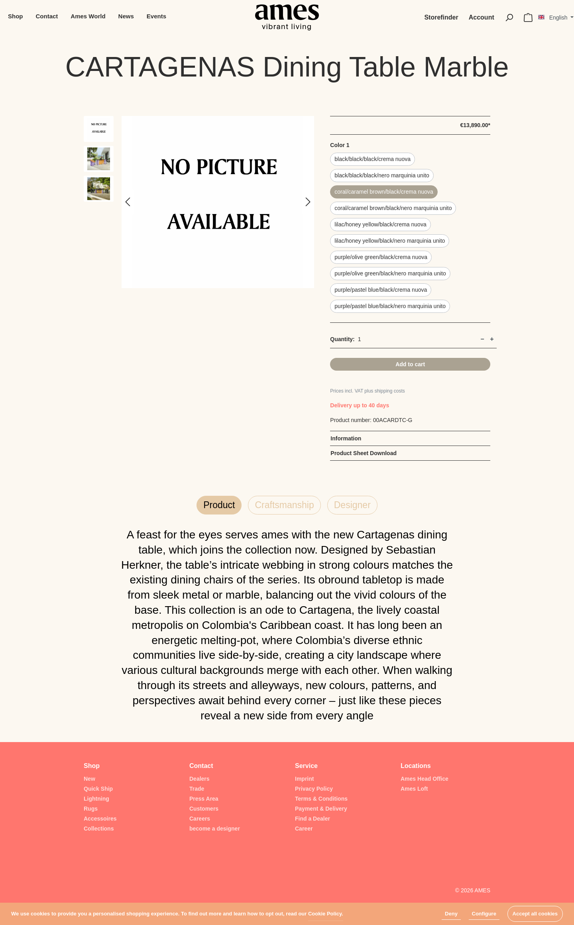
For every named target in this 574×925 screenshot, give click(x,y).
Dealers (199, 779)
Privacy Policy (314, 789)
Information (345, 438)
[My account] (481, 18)
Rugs (91, 808)
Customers (203, 808)
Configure (484, 914)
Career (304, 828)
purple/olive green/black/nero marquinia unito (390, 273)
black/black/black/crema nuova (372, 159)
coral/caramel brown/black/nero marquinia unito (393, 208)
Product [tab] (219, 505)
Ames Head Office (424, 779)
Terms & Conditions (321, 798)
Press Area (203, 798)
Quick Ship (98, 789)
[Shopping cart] (528, 18)
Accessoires (100, 818)
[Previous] (128, 202)
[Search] (509, 18)
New (89, 779)
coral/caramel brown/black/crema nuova (383, 192)
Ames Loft (414, 789)
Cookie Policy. (325, 914)
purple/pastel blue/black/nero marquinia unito (390, 306)
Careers (199, 818)
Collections (99, 828)
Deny (451, 914)
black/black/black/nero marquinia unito (381, 175)
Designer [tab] (352, 505)
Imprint (304, 779)
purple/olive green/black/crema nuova (380, 257)
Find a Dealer (312, 818)
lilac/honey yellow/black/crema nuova (380, 224)
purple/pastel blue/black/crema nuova (380, 290)
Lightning (96, 798)
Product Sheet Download (363, 453)
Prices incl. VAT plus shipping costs (367, 391)
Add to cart (410, 364)
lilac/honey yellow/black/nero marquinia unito (389, 241)
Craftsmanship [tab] (284, 505)
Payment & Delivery (321, 808)
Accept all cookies (535, 914)
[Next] (308, 202)
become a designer (214, 828)
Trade (196, 789)
